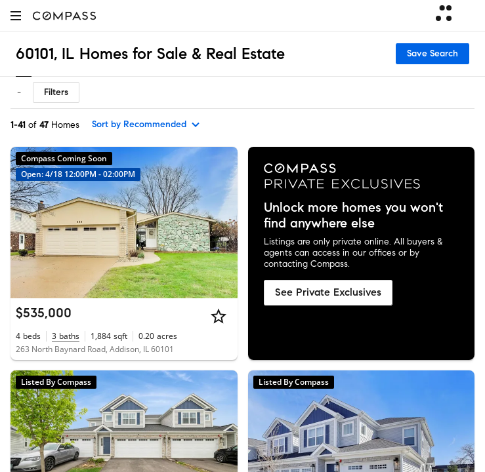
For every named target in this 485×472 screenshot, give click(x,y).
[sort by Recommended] (146, 124)
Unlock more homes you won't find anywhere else (353, 215)
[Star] (218, 316)
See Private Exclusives (328, 292)
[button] (16, 15)
